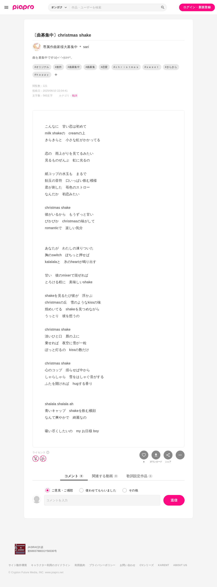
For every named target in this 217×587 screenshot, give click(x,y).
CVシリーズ (147, 565)
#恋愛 (104, 67)
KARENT (163, 565)
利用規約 (80, 565)
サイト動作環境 (17, 565)
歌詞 (74, 95)
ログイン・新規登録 (197, 7)
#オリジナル (42, 67)
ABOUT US (180, 565)
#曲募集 (90, 67)
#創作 (58, 67)
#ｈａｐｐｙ (42, 74)
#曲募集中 (74, 67)
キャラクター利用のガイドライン (50, 565)
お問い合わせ (127, 565)
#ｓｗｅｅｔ (152, 67)
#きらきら (171, 67)
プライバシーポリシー (102, 565)
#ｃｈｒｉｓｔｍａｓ (126, 67)
